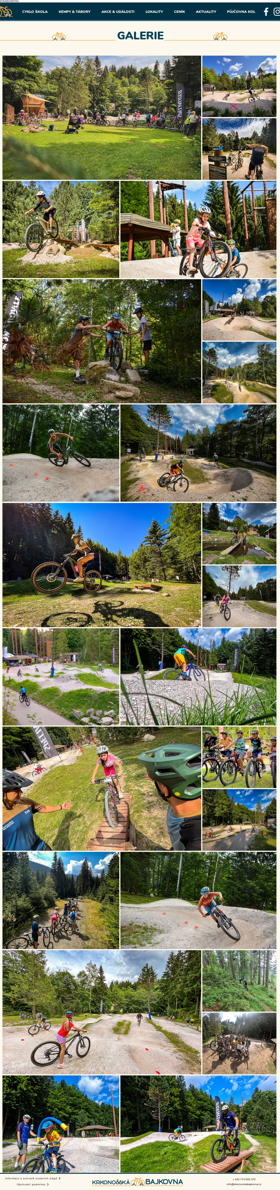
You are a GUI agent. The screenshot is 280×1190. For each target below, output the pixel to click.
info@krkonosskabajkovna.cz (244, 1184)
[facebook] (266, 11)
